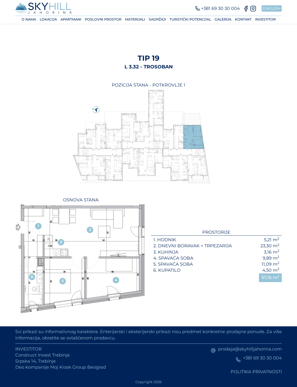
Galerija (223, 19)
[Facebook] (246, 9)
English (272, 8)
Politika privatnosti (256, 371)
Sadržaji (157, 19)
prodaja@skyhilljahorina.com (250, 349)
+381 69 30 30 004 (262, 358)
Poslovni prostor (103, 19)
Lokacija (48, 19)
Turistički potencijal (190, 19)
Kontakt (243, 19)
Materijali (135, 19)
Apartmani (71, 19)
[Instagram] (253, 9)
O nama (29, 19)
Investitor (265, 19)
